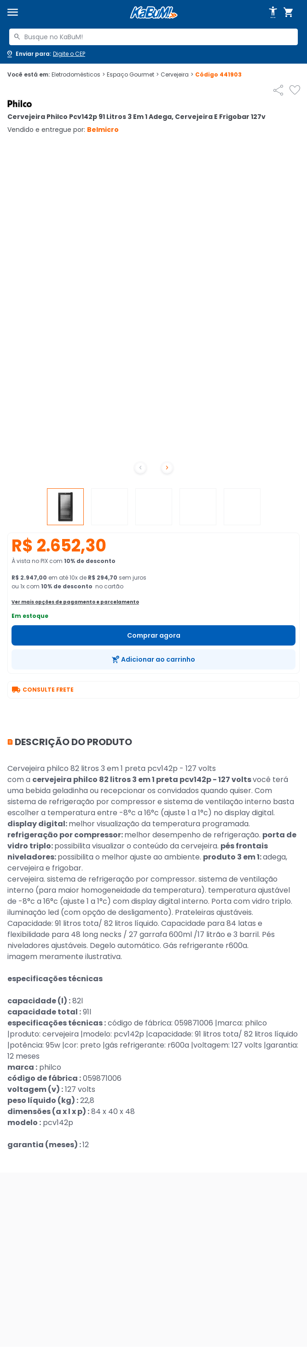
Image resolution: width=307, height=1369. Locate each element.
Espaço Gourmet (133, 74)
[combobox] (153, 37)
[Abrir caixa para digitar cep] (45, 54)
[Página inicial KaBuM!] (153, 12)
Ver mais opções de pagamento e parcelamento (75, 602)
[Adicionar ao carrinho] (153, 659)
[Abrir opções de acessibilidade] (273, 12)
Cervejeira (177, 74)
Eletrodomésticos (78, 74)
